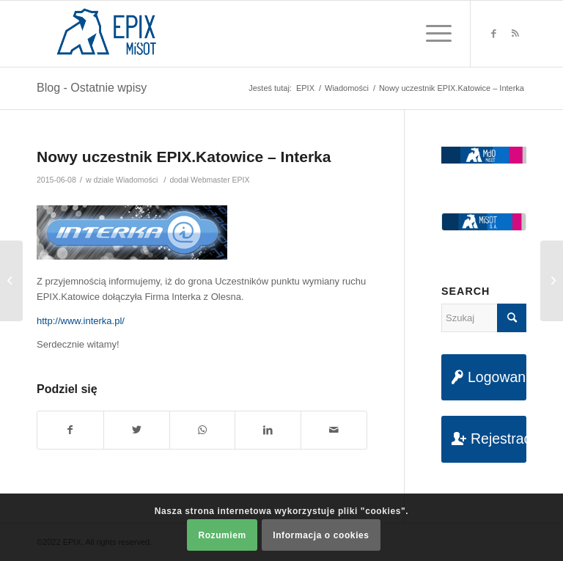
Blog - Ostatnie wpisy (92, 87)
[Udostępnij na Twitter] (136, 430)
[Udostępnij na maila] (334, 430)
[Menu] (431, 34)
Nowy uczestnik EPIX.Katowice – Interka (184, 156)
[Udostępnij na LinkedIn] (268, 430)
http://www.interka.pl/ (81, 320)
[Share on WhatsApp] (202, 430)
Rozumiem (222, 535)
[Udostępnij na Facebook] (70, 430)
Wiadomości (137, 179)
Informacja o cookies (321, 535)
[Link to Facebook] (493, 34)
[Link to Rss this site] (515, 34)
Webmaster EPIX (220, 179)
